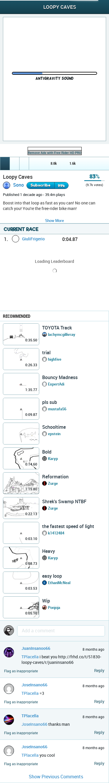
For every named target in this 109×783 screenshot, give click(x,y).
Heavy (48, 551)
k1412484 (56, 533)
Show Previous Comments (56, 776)
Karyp (53, 458)
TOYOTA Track (57, 327)
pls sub (49, 402)
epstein (54, 433)
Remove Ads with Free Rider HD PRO (54, 152)
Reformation (55, 476)
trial (46, 352)
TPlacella (30, 656)
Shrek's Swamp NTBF (64, 501)
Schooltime (54, 427)
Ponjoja (54, 607)
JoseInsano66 (34, 684)
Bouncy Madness (60, 377)
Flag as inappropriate (21, 671)
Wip (46, 601)
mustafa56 (57, 409)
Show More (54, 220)
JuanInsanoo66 (36, 648)
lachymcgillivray (61, 334)
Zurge (53, 483)
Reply (99, 670)
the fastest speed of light (68, 526)
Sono (18, 185)
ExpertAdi (56, 384)
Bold (46, 452)
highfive (54, 359)
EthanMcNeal (59, 582)
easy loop (52, 576)
